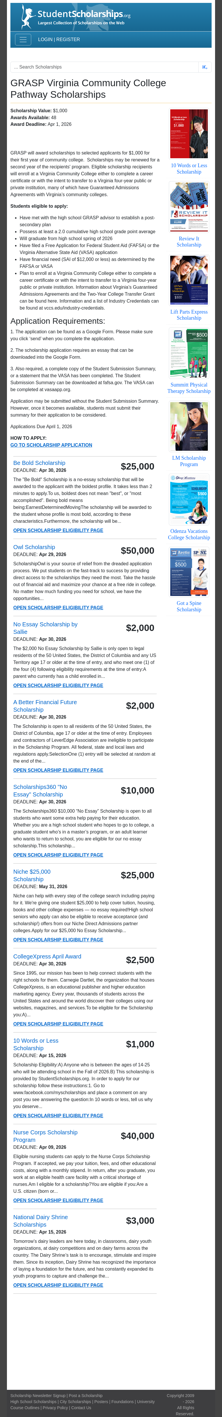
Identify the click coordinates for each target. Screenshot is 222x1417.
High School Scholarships (33, 1401)
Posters (101, 1401)
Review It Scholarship (189, 242)
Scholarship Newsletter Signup (38, 1395)
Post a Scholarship (86, 1395)
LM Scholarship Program (189, 461)
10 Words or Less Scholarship (189, 169)
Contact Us (81, 1407)
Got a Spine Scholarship (189, 606)
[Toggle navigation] (23, 39)
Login (45, 39)
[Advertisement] (111, 1341)
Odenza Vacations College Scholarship (189, 534)
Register (68, 39)
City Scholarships (75, 1401)
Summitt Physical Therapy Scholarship (188, 388)
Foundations (122, 1401)
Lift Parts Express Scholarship (189, 315)
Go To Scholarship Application (51, 445)
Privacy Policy (55, 1407)
